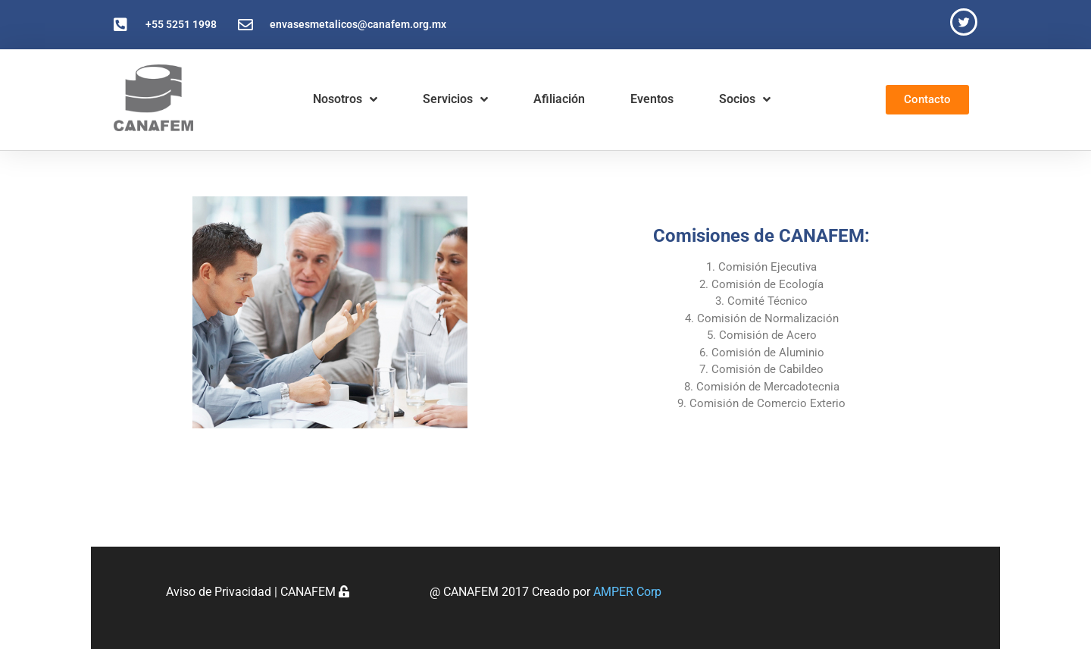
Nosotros (345, 99)
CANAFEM (314, 592)
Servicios (455, 99)
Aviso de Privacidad (218, 592)
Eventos (652, 99)
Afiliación (559, 99)
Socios (745, 99)
